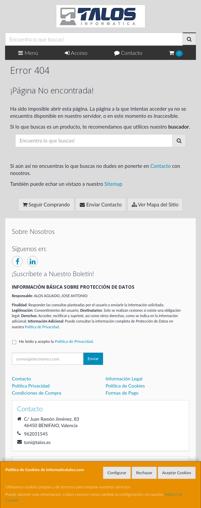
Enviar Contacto (101, 204)
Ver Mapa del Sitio (155, 204)
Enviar (93, 358)
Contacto (128, 52)
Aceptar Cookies (176, 472)
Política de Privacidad (42, 327)
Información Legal (124, 378)
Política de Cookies (125, 386)
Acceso (76, 52)
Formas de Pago (122, 393)
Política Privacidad (31, 386)
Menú (28, 52)
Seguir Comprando (46, 204)
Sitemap (113, 184)
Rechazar (144, 472)
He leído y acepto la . (56, 341)
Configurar (116, 472)
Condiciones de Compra (36, 393)
